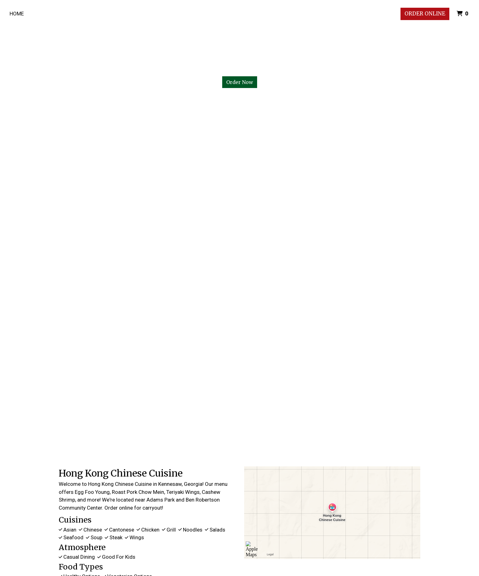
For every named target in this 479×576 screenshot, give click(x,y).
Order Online (425, 13)
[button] (36, 262)
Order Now (239, 82)
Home (17, 14)
